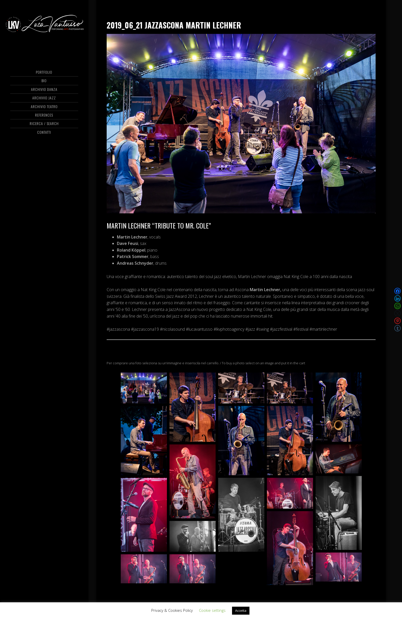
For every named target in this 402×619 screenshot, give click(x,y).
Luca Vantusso (44, 24)
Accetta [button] (240, 610)
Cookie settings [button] (212, 610)
